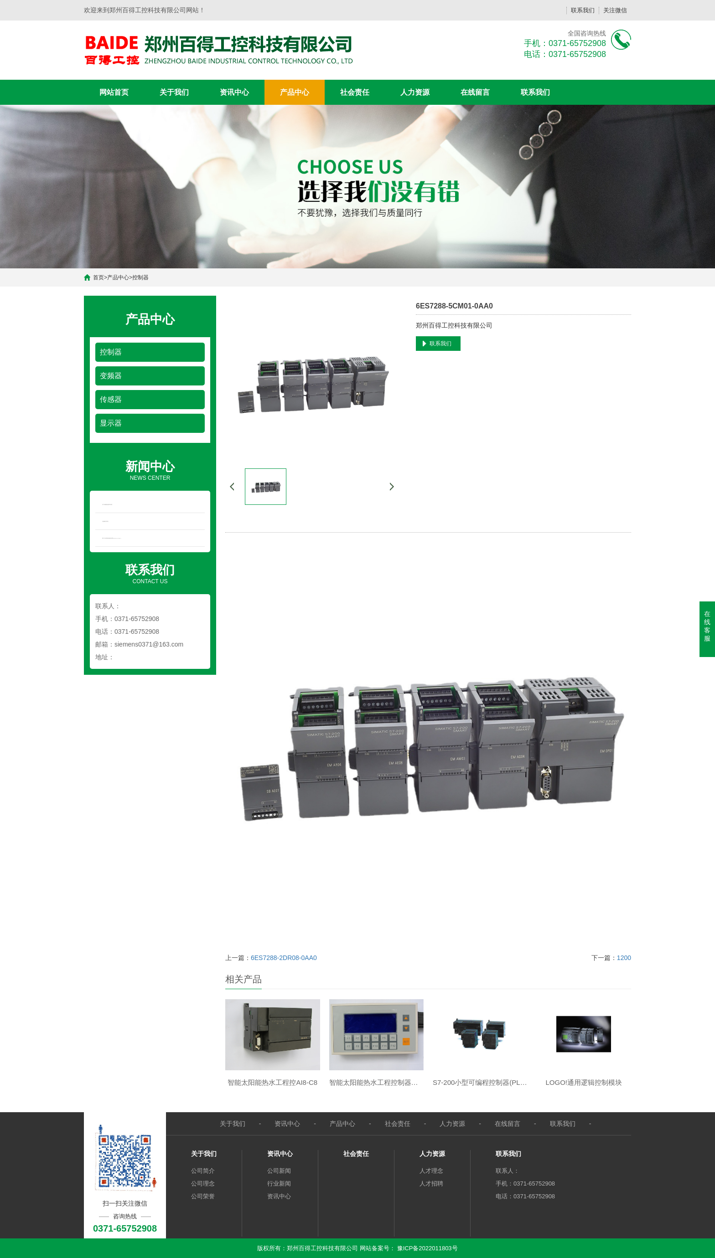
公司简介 (203, 1170)
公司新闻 (279, 1170)
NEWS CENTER (150, 469)
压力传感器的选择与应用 (107, 504)
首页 (98, 277)
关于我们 (174, 92)
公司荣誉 (203, 1196)
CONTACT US (150, 573)
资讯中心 (234, 92)
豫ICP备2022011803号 (427, 1248)
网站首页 (114, 92)
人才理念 (431, 1170)
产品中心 (294, 92)
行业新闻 (279, 1183)
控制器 (140, 277)
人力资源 (415, 92)
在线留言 (475, 92)
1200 (624, 957)
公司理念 (203, 1183)
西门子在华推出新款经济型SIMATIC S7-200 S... (112, 538)
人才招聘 (431, 1183)
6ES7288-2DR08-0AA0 (284, 957)
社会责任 (354, 92)
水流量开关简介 (105, 521)
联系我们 (583, 10)
